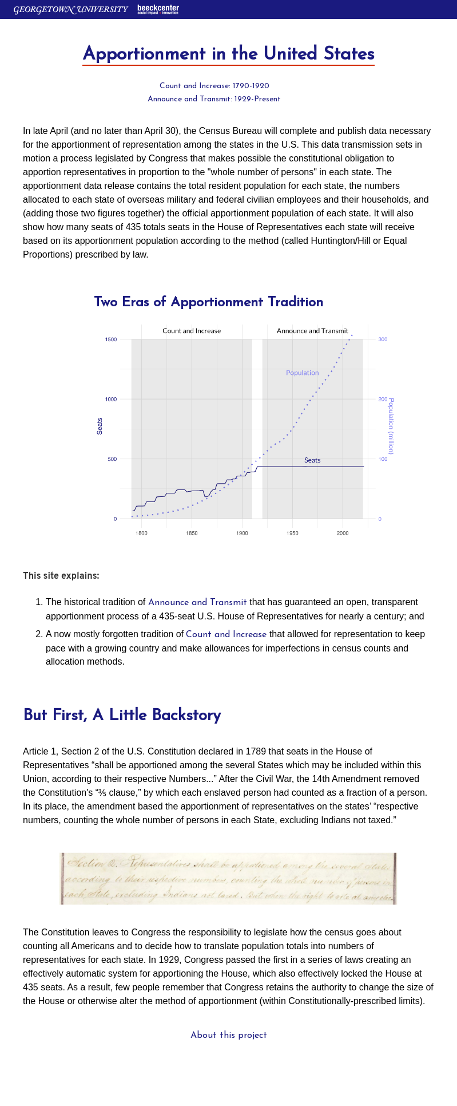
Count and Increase (226, 634)
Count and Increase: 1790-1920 (214, 86)
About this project (228, 1035)
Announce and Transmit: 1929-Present (214, 99)
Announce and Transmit (197, 602)
